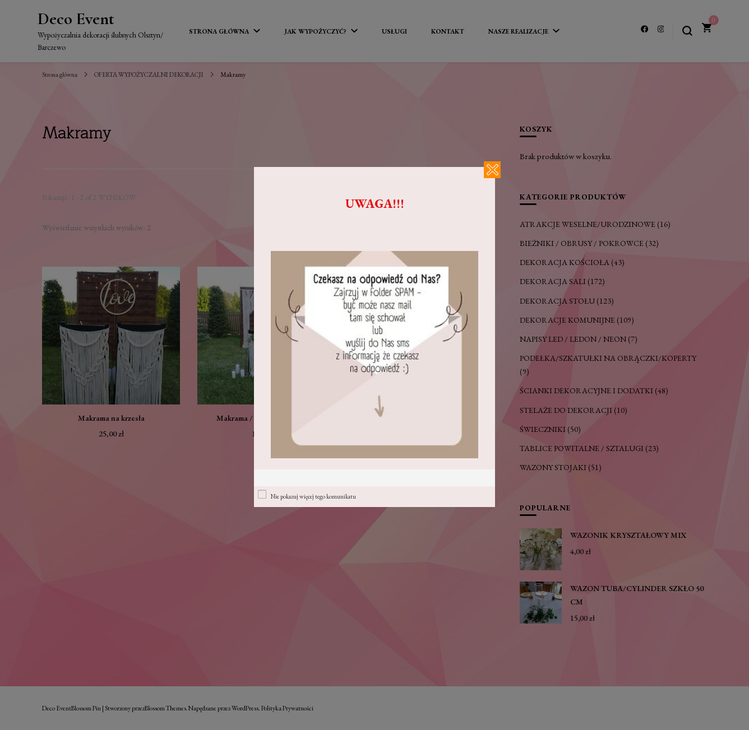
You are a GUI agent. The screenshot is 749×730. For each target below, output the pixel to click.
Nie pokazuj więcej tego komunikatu (313, 496)
